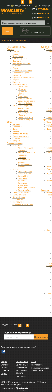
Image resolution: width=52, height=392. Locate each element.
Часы (48, 122)
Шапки (21, 94)
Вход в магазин (22, 5)
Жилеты (16, 82)
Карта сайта (37, 365)
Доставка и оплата (21, 371)
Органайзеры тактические (18, 198)
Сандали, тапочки (20, 136)
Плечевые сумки (25, 174)
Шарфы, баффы (25, 103)
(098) (40, 13)
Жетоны (22, 115)
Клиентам (21, 376)
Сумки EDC (23, 176)
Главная (5, 40)
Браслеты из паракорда (23, 109)
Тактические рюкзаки (24, 160)
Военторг (45, 190)
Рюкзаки (16, 145)
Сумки (15, 169)
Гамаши (15, 131)
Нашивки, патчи (25, 112)
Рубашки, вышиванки (22, 70)
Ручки (49, 124)
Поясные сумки (25, 171)
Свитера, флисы (19, 58)
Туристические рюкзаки (25, 165)
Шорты (15, 80)
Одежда (10, 49)
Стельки (16, 138)
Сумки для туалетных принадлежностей (26, 185)
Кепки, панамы (25, 98)
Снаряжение (22, 361)
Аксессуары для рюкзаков (25, 149)
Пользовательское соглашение (40, 369)
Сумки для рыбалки (22, 179)
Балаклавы (23, 96)
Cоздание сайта (8, 388)
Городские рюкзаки (22, 156)
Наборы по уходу (20, 134)
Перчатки (16, 61)
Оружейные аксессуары (22, 366)
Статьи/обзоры (5, 366)
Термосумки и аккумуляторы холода (22, 203)
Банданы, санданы (26, 101)
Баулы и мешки (19, 195)
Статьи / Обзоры (19, 40)
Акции (4, 361)
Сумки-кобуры (24, 190)
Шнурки (16, 141)
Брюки (15, 54)
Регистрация (45, 5)
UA (8, 5)
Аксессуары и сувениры (23, 105)
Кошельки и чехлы (20, 192)
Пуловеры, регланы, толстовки (21, 64)
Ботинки (16, 124)
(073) (40, 9)
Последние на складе (16, 47)
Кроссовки (17, 127)
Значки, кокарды (25, 117)
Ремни (15, 68)
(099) (40, 17)
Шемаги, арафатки (22, 90)
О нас (33, 361)
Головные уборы (19, 84)
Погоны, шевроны (26, 120)
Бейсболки (23, 87)
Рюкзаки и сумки (14, 143)
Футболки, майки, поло (23, 77)
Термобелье (17, 56)
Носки (15, 129)
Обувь (9, 122)
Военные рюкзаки (26, 152)
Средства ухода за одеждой (20, 74)
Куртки (15, 51)
